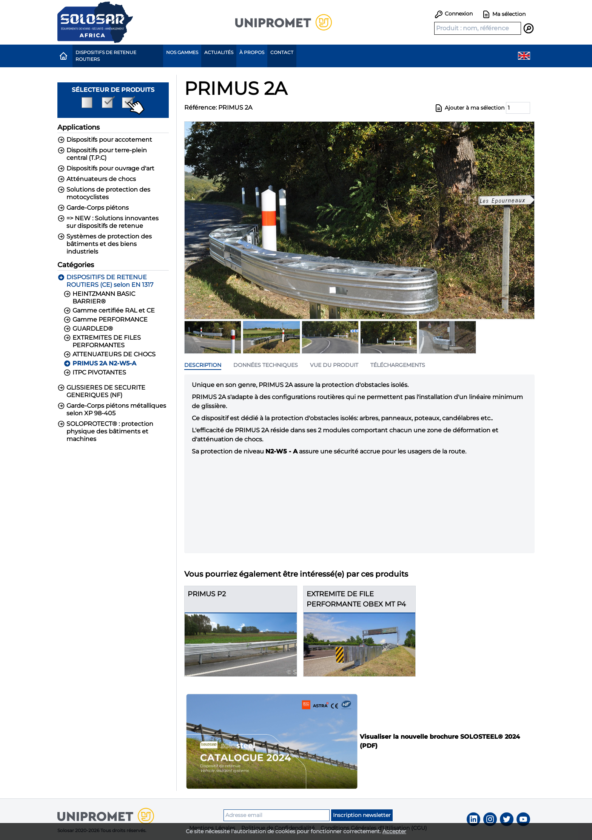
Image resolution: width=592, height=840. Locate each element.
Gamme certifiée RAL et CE (109, 310)
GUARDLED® (88, 329)
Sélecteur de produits (113, 100)
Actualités (218, 52)
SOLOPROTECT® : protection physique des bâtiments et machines (105, 431)
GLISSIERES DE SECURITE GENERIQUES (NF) (101, 391)
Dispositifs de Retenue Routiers (106, 56)
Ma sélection (504, 14)
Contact (281, 52)
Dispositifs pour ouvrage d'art (105, 168)
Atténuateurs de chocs (96, 179)
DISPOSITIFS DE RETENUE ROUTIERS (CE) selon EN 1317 (105, 281)
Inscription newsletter (362, 815)
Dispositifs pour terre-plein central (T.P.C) (102, 154)
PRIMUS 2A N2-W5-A (99, 363)
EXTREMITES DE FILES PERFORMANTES (102, 341)
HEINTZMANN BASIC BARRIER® (99, 297)
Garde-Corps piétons (93, 208)
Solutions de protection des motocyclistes (103, 193)
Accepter (394, 831)
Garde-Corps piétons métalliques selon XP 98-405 (111, 409)
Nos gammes (182, 52)
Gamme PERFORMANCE (105, 319)
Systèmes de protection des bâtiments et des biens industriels (104, 244)
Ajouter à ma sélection (469, 108)
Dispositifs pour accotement (104, 140)
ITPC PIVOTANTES (94, 372)
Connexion (453, 13)
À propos (251, 52)
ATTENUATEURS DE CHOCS (109, 354)
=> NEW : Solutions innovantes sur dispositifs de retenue (108, 222)
